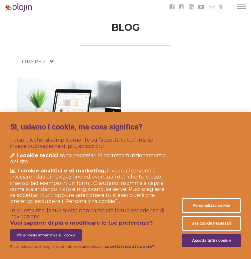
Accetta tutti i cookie (211, 240)
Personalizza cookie (211, 205)
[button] (35, 62)
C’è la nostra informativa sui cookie (46, 235)
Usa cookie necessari (211, 223)
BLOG (126, 27)
